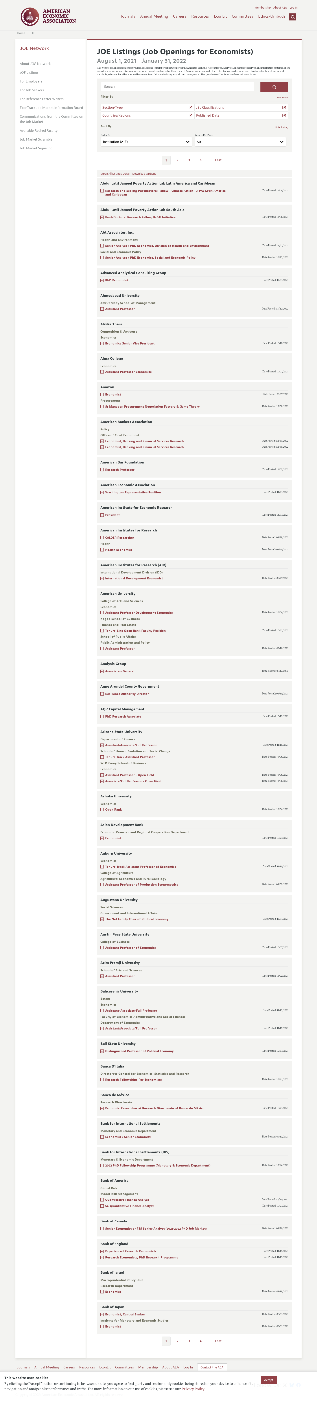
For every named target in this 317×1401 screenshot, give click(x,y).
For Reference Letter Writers (42, 99)
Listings (29, 72)
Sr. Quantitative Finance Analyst (129, 1206)
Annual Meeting (154, 16)
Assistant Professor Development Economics (139, 613)
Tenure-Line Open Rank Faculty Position (135, 631)
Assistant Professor (120, 309)
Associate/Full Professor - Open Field (133, 781)
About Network (35, 64)
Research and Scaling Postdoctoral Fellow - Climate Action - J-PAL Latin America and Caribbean (165, 192)
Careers (179, 16)
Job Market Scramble (36, 139)
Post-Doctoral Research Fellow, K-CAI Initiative (140, 217)
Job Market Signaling (36, 148)
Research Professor (120, 470)
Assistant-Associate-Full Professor (131, 1011)
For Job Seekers (32, 90)
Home (21, 33)
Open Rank (113, 809)
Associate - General (119, 671)
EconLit (220, 16)
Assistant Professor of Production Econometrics (141, 884)
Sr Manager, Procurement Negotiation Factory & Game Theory (152, 406)
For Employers (31, 81)
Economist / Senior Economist (128, 1137)
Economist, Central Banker (125, 1314)
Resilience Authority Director (127, 694)
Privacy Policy (193, 1389)
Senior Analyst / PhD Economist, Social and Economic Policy (150, 258)
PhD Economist (116, 280)
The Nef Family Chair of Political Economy (136, 919)
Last (218, 160)
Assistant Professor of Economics (130, 948)
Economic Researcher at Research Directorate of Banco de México (155, 1108)
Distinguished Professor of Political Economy (139, 1051)
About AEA (280, 7)
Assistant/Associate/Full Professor (131, 745)
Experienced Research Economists (131, 1251)
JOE (32, 33)
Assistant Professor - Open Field (129, 775)
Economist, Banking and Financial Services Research (144, 441)
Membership (262, 7)
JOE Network (34, 48)
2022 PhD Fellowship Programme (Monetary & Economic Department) (157, 1165)
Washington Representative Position (133, 492)
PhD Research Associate (123, 716)
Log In (293, 7)
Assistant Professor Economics (128, 372)
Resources (200, 16)
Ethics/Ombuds (272, 16)
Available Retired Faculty (39, 130)
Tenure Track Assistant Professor (130, 757)
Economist (113, 394)
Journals (128, 16)
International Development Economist (134, 578)
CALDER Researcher (119, 538)
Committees (242, 16)
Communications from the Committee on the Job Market (51, 119)
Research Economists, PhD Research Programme (141, 1257)
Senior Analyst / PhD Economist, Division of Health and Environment (157, 246)
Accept (268, 1380)
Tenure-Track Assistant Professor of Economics (140, 867)
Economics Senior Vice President (130, 343)
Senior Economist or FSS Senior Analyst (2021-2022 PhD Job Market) (156, 1229)
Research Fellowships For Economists (133, 1080)
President (112, 515)
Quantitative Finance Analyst (127, 1200)
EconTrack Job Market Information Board (51, 108)
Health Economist (118, 550)
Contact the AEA (212, 1367)
